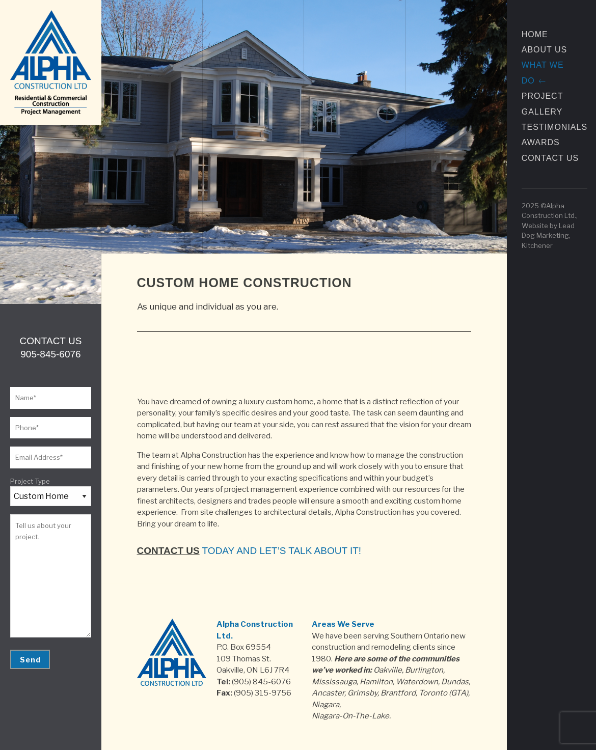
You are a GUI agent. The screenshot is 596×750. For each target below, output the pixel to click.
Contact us (168, 550)
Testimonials (554, 127)
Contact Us (550, 158)
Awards (541, 142)
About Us (544, 49)
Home (535, 34)
